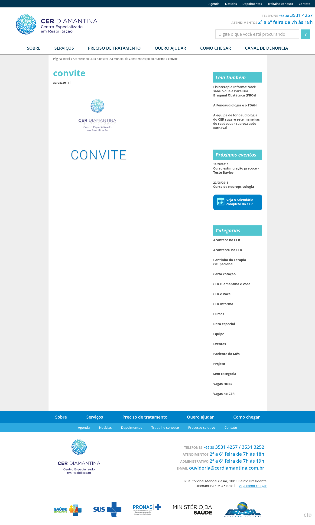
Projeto (219, 364)
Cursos (218, 314)
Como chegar (215, 48)
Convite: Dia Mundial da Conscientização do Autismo (131, 59)
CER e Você (222, 294)
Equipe (218, 334)
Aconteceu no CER (227, 250)
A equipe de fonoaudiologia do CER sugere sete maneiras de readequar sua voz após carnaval (236, 121)
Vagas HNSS (222, 384)
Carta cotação (224, 274)
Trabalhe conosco (280, 4)
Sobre (61, 417)
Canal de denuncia (266, 48)
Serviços (94, 417)
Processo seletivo (201, 427)
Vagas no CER (224, 394)
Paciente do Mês (226, 354)
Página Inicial (61, 59)
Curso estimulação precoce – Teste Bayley (236, 168)
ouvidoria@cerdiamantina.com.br (226, 468)
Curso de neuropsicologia (233, 185)
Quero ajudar (170, 48)
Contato (304, 4)
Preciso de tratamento (114, 48)
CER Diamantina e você (231, 284)
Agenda (213, 4)
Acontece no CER (83, 59)
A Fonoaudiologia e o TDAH (235, 105)
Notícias (231, 4)
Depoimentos (252, 4)
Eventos (219, 344)
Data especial (224, 324)
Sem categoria (224, 374)
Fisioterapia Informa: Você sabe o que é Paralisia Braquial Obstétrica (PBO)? (235, 91)
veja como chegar (252, 485)
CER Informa (223, 304)
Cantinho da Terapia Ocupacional (229, 262)
